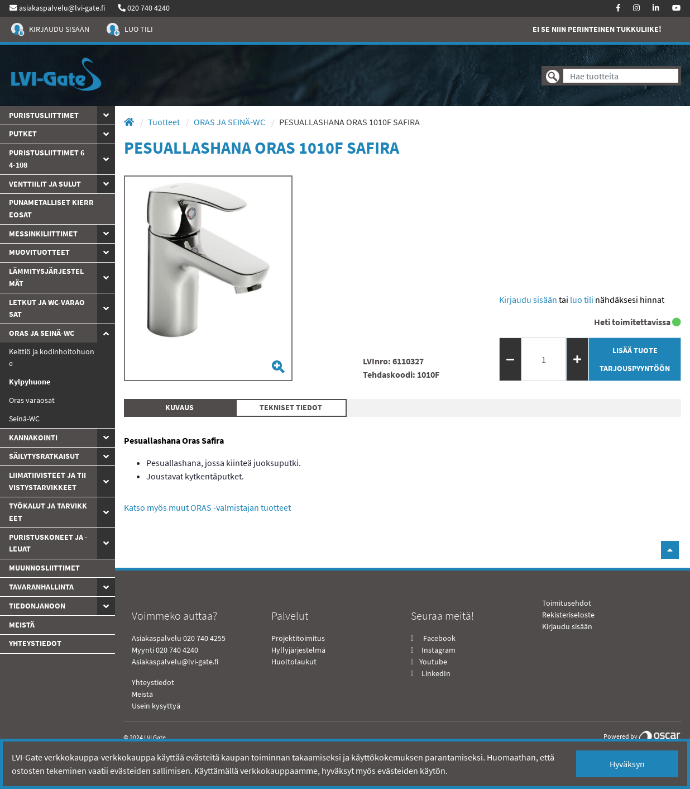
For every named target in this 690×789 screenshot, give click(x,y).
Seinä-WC (24, 418)
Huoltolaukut (294, 662)
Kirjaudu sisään (528, 299)
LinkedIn (436, 673)
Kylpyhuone (29, 382)
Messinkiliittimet (43, 234)
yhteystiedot (35, 643)
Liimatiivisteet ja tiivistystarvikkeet (47, 481)
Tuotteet (164, 121)
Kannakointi (33, 437)
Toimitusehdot (566, 603)
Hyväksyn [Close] (627, 763)
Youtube (432, 662)
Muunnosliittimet (44, 568)
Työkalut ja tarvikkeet (48, 512)
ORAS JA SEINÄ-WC (41, 333)
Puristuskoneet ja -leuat (48, 543)
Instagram (438, 650)
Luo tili (581, 299)
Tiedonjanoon (37, 606)
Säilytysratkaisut (44, 456)
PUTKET (23, 134)
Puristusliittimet (44, 115)
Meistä (22, 625)
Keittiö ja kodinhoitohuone (51, 357)
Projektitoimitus (298, 638)
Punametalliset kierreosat (51, 208)
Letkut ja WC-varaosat (47, 308)
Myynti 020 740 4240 (165, 650)
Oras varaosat (32, 400)
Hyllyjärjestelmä (298, 650)
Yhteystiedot (153, 682)
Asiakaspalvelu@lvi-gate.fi (175, 662)
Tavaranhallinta (41, 587)
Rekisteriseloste (568, 615)
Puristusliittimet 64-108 (46, 159)
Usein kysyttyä (156, 706)
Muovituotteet (39, 252)
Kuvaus (179, 407)
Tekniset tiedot (291, 407)
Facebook (438, 638)
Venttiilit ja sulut (45, 184)
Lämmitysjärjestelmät (46, 277)
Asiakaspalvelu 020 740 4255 (179, 638)
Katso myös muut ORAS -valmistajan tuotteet (207, 507)
